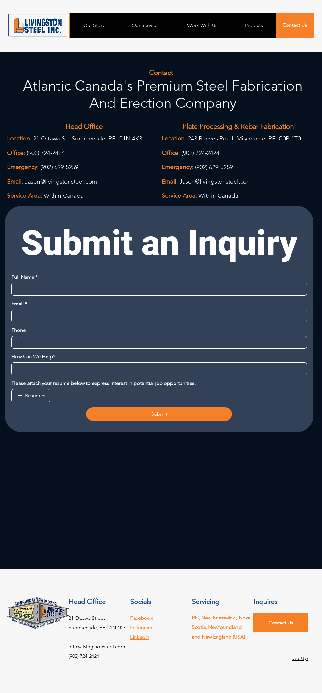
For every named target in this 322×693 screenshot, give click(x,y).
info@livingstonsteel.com (97, 647)
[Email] (157, 316)
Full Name (24, 277)
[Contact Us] (294, 25)
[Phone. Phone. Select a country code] (21, 342)
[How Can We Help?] (157, 369)
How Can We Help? (33, 357)
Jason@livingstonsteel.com (61, 181)
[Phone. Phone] (165, 342)
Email (19, 304)
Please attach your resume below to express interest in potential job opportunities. (103, 383)
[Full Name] (157, 289)
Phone (18, 330)
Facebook (141, 618)
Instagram (141, 627)
